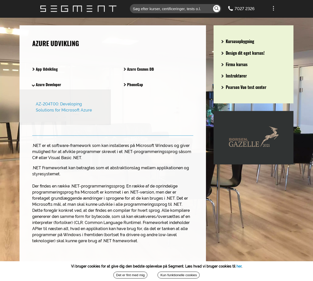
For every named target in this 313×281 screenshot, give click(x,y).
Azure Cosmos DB (138, 69)
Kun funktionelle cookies (178, 275)
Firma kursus (234, 64)
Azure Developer (46, 84)
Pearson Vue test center (243, 87)
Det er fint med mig (130, 275)
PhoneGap (133, 84)
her (238, 266)
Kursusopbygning (237, 41)
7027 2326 (245, 8)
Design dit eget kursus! (243, 53)
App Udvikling (44, 69)
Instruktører (234, 76)
